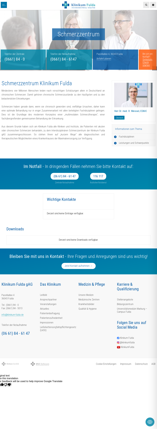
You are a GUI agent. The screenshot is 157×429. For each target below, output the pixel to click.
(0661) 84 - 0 (14, 59)
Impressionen (46, 322)
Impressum (125, 363)
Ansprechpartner (48, 299)
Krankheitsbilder (86, 304)
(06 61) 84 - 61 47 (65, 176)
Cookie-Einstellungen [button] (106, 363)
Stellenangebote (125, 299)
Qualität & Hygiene (87, 308)
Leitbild (43, 295)
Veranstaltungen (48, 304)
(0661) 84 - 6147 (63, 59)
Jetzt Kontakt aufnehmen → (79, 265)
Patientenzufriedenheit (51, 318)
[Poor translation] (7, 385)
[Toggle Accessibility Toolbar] (150, 422)
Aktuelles (44, 308)
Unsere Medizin (86, 295)
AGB (153, 363)
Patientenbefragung (50, 313)
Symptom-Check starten (148, 62)
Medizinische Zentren (89, 299)
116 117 (98, 176)
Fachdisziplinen (126, 136)
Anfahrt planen (104, 58)
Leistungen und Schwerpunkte (134, 142)
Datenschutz (141, 363)
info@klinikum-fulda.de (13, 314)
